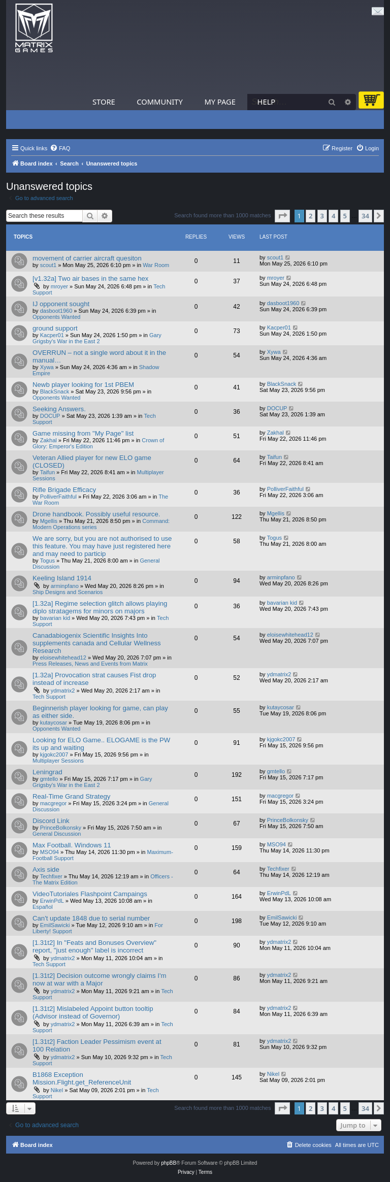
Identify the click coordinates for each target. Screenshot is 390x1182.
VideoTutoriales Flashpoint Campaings (89, 894)
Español (42, 907)
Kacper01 (52, 335)
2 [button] (310, 215)
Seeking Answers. (59, 409)
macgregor (53, 803)
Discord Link (51, 821)
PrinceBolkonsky (60, 828)
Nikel (57, 1090)
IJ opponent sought (60, 304)
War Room (156, 265)
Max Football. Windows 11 (71, 845)
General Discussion (56, 834)
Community (159, 101)
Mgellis (48, 521)
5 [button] (345, 215)
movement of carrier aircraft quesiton (87, 258)
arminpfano (65, 586)
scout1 (48, 265)
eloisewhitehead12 (63, 657)
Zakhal (48, 440)
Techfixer (51, 876)
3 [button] (322, 215)
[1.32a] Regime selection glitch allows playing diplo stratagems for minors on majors (99, 607)
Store (103, 101)
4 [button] (333, 215)
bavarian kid (55, 618)
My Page (220, 101)
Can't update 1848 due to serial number (91, 918)
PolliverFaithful (58, 497)
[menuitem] (60, 148)
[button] (282, 216)
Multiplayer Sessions (58, 761)
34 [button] (365, 215)
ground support (55, 328)
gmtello (49, 779)
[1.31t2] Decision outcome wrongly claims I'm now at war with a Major (99, 979)
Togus (47, 560)
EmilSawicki (55, 925)
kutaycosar (53, 722)
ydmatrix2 (63, 690)
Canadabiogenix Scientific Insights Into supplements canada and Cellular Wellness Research (96, 643)
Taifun (47, 472)
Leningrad (47, 772)
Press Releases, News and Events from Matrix (90, 664)
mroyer (59, 286)
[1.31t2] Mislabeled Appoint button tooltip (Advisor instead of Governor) (92, 1012)
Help (266, 101)
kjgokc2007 (54, 754)
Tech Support (49, 697)
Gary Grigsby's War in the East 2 (96, 338)
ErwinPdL (52, 901)
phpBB (168, 1163)
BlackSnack (54, 391)
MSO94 (49, 852)
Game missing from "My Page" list (83, 433)
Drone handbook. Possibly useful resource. (96, 514)
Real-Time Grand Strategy (71, 796)
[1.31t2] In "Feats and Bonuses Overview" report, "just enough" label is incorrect (94, 946)
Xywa (47, 367)
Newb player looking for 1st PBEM (83, 384)
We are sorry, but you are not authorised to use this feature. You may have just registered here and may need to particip (102, 546)
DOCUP (50, 416)
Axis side (45, 869)
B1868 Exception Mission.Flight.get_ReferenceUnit (81, 1078)
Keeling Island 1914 (61, 578)
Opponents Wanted (56, 317)
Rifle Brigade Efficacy (64, 490)
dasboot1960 (56, 311)
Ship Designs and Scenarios (67, 592)
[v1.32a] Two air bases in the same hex (90, 278)
